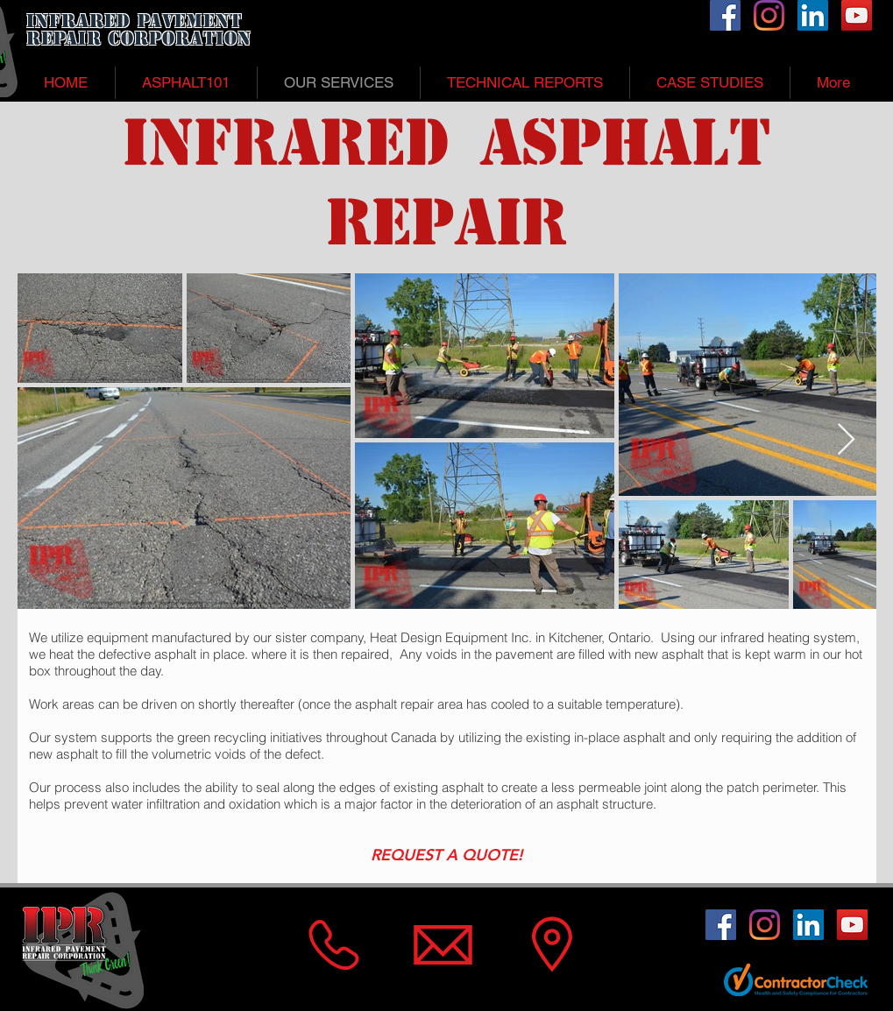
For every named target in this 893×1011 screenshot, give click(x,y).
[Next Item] (846, 440)
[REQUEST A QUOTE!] (447, 855)
